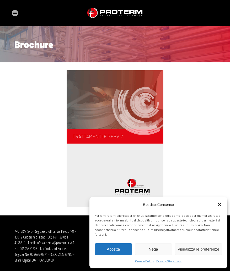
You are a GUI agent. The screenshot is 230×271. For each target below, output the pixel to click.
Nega (153, 249)
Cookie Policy (144, 261)
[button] (219, 204)
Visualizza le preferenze (198, 249)
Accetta (113, 249)
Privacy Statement (169, 261)
